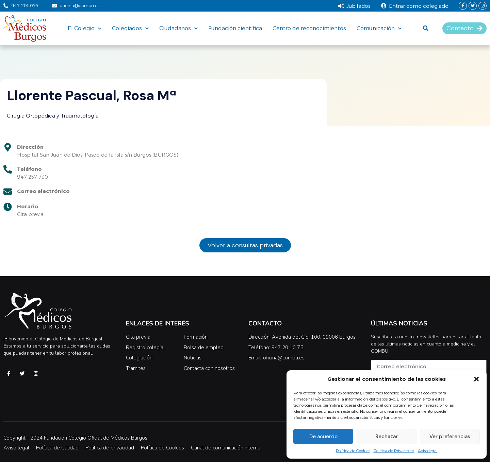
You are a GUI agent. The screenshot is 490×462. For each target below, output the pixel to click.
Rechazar (386, 436)
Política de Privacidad (394, 450)
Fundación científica (235, 28)
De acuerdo (323, 436)
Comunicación (379, 28)
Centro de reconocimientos (309, 28)
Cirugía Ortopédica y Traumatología (53, 115)
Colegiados (130, 28)
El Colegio (84, 28)
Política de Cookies (353, 450)
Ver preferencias (449, 436)
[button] (476, 379)
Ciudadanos (178, 28)
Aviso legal (428, 450)
